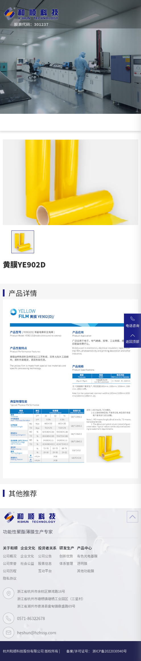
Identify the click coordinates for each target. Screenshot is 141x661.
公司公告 (45, 555)
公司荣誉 (9, 563)
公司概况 (9, 555)
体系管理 (66, 563)
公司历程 (9, 570)
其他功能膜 (85, 570)
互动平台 (45, 570)
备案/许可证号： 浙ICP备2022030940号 (96, 650)
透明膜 (82, 563)
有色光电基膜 (87, 555)
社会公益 (27, 563)
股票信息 (45, 563)
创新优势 (66, 555)
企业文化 (27, 555)
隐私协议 (9, 578)
